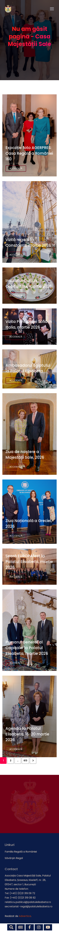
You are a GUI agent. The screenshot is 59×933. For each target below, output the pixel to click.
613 (25, 760)
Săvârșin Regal (14, 858)
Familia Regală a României (21, 851)
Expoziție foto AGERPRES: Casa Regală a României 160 (29, 153)
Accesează (15, 168)
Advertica (25, 916)
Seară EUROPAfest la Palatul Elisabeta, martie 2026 (29, 561)
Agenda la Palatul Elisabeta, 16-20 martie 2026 (27, 734)
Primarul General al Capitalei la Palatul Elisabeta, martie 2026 (27, 648)
